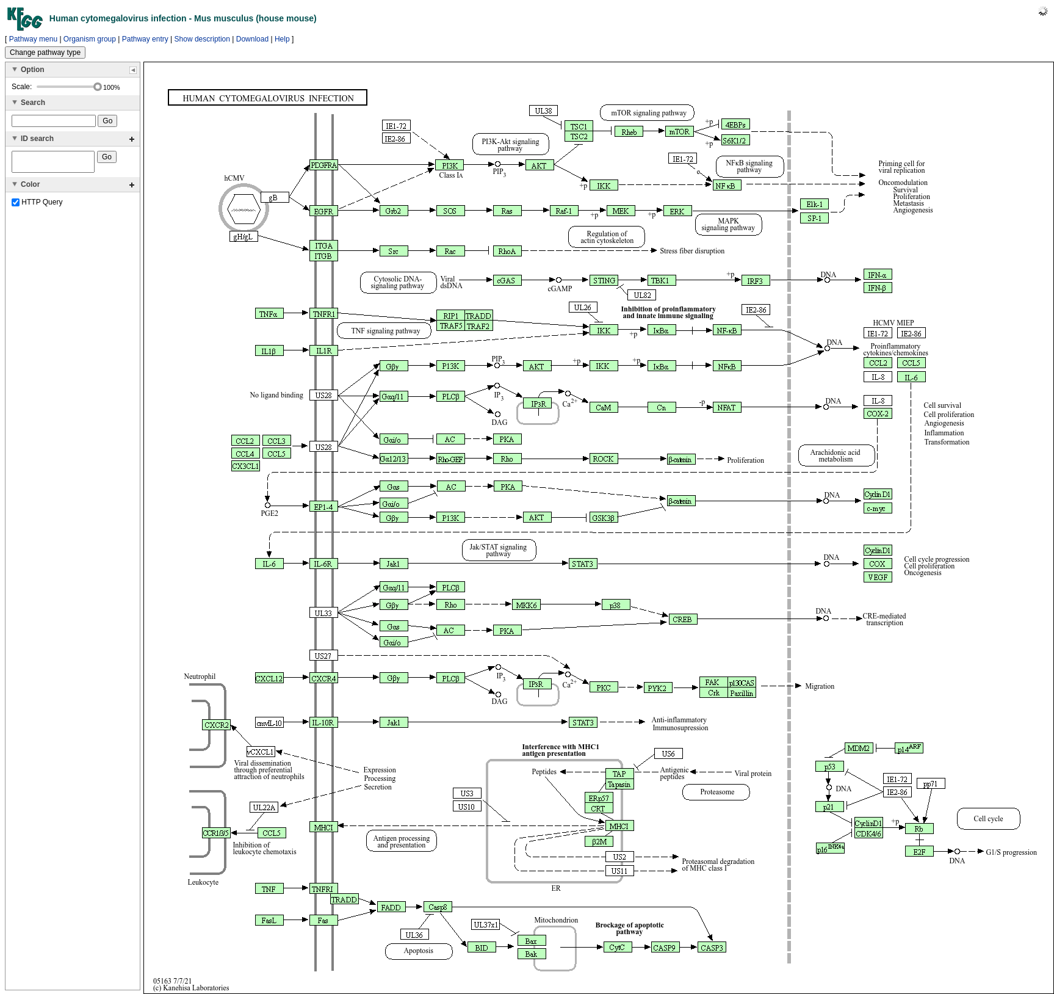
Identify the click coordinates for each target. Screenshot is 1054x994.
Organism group (89, 39)
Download (252, 39)
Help (282, 39)
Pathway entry (145, 39)
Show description (202, 39)
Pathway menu (33, 39)
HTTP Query (37, 205)
